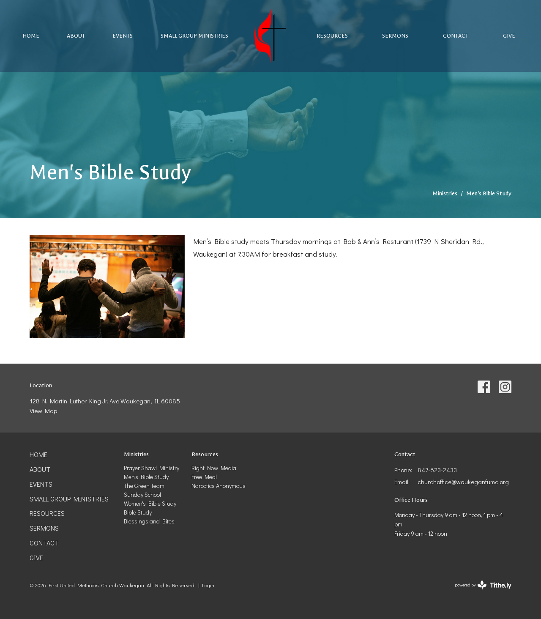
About (76, 36)
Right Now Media (213, 468)
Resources (332, 36)
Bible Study (138, 512)
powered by (483, 585)
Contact (455, 36)
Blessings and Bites (149, 521)
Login (208, 585)
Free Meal (204, 477)
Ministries (444, 193)
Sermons (395, 36)
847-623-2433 (437, 470)
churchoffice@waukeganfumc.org (463, 481)
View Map (43, 410)
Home (30, 36)
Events (122, 36)
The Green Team (144, 486)
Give (509, 36)
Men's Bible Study (146, 477)
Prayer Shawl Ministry (151, 468)
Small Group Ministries (194, 36)
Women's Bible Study (150, 503)
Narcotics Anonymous (218, 486)
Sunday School (142, 494)
